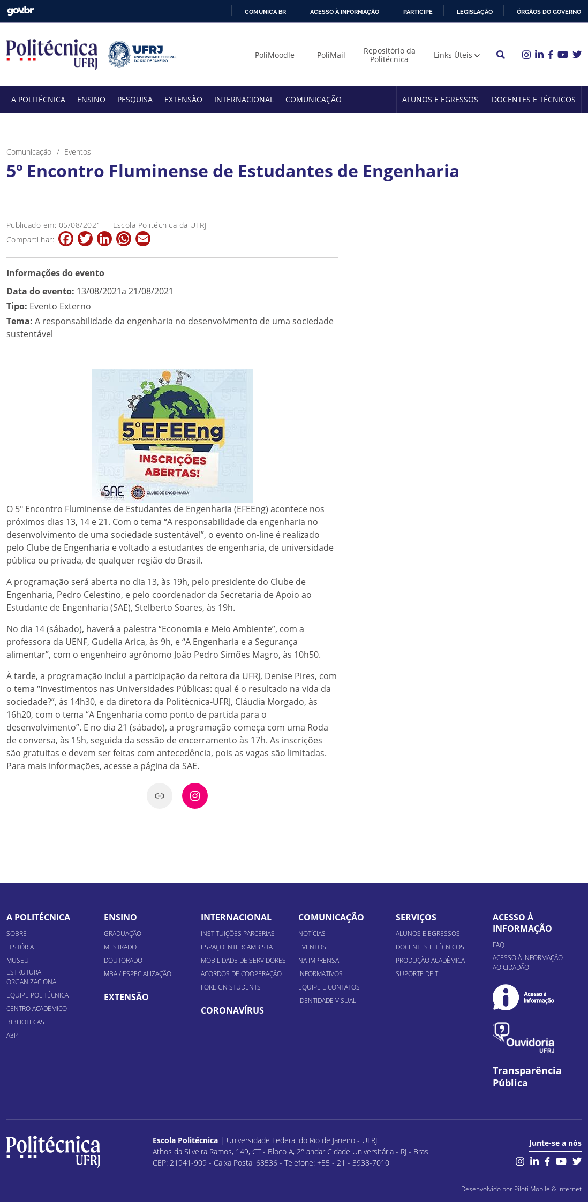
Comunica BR (265, 12)
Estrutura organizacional (32, 977)
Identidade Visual (327, 1000)
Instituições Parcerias (238, 933)
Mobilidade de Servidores (243, 960)
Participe (418, 12)
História (20, 947)
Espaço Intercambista (237, 947)
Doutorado (123, 960)
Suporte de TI (418, 973)
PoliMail (331, 55)
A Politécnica (38, 99)
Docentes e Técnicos (534, 99)
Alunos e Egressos (440, 99)
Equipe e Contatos (329, 987)
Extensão (183, 99)
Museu (17, 960)
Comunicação (313, 99)
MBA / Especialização (137, 973)
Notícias (312, 933)
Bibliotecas (25, 1021)
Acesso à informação (344, 12)
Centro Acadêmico (36, 1008)
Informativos (320, 973)
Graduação (122, 933)
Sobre (16, 933)
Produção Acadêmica (430, 960)
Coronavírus (232, 1010)
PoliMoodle (275, 55)
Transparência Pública (527, 1076)
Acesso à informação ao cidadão (528, 962)
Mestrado (120, 947)
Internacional (244, 99)
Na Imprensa (318, 960)
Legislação (475, 12)
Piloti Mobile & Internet (548, 1188)
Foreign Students (231, 987)
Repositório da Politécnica (390, 54)
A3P (12, 1035)
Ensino (91, 99)
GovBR (20, 11)
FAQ (498, 944)
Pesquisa (135, 99)
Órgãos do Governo (549, 12)
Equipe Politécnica (37, 995)
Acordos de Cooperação (241, 973)
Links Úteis (453, 55)
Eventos (312, 947)
